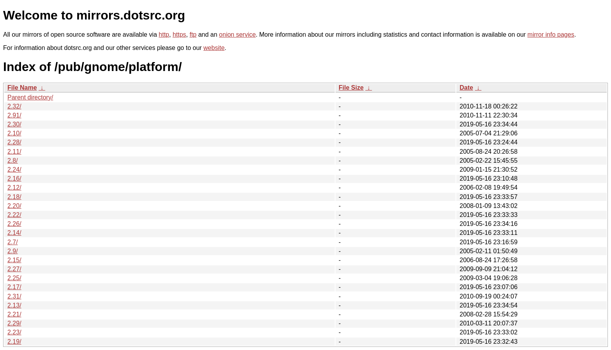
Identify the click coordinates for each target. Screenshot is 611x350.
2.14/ (14, 232)
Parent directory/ (30, 97)
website (213, 47)
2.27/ (14, 269)
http (164, 34)
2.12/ (14, 187)
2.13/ (14, 305)
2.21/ (14, 314)
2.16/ (14, 178)
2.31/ (14, 296)
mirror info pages (551, 34)
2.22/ (14, 214)
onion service (237, 34)
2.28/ (14, 142)
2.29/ (14, 323)
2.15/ (14, 260)
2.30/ (14, 124)
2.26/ (14, 223)
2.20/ (14, 206)
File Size (351, 87)
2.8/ (12, 160)
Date (466, 87)
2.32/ (14, 106)
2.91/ (14, 115)
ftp (192, 34)
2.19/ (14, 341)
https (179, 34)
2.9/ (12, 251)
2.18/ (14, 197)
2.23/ (14, 332)
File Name (22, 87)
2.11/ (14, 151)
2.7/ (12, 242)
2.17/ (14, 287)
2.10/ (14, 133)
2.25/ (14, 278)
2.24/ (14, 169)
